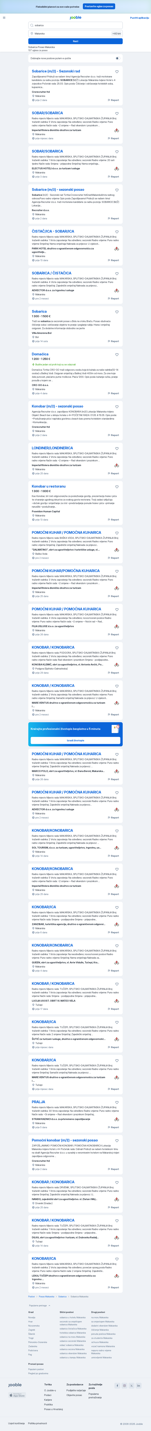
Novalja (31, 1317)
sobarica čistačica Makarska (73, 1328)
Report (113, 100)
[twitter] (131, 1386)
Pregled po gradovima (38, 1373)
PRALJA (38, 1102)
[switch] (118, 58)
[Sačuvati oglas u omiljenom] (117, 72)
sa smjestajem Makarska (102, 1321)
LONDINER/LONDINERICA (52, 448)
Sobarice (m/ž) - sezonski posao (58, 189)
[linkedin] (139, 1386)
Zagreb (31, 1330)
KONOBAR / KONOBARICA (53, 647)
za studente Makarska (101, 1338)
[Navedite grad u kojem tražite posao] (75, 33)
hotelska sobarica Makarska (73, 1332)
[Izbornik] (4, 18)
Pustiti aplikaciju (139, 17)
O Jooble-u (50, 1390)
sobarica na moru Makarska (72, 1337)
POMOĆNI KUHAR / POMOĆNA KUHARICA (66, 532)
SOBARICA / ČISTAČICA (51, 273)
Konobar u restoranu (49, 486)
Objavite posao (74, 1395)
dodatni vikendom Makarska (104, 1325)
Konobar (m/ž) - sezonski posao (57, 406)
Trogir (31, 1338)
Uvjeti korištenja (16, 1423)
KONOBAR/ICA (44, 907)
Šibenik (31, 1334)
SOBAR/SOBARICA (47, 113)
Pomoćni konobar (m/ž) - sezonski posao (65, 1140)
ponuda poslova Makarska (103, 1334)
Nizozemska (34, 1325)
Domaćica (40, 354)
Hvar (30, 1321)
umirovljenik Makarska (101, 1357)
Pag (30, 1354)
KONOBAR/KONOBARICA (52, 830)
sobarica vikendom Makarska (73, 1353)
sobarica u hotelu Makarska (73, 1317)
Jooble (139, 1423)
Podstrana (33, 1350)
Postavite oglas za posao (99, 6)
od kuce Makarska (99, 1342)
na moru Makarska (99, 1317)
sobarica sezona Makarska (72, 1349)
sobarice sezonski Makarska (73, 1341)
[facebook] (117, 1386)
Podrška (48, 1404)
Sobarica (39, 311)
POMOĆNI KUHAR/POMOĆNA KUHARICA (66, 571)
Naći (75, 41)
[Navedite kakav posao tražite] (75, 25)
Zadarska (32, 1346)
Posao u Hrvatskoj (53, 1409)
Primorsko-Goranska (37, 1342)
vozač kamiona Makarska (103, 1346)
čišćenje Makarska (100, 1330)
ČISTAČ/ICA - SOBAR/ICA (53, 231)
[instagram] (124, 1386)
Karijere (48, 1399)
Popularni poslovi (36, 1369)
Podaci (47, 1395)
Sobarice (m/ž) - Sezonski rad (56, 71)
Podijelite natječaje (76, 1390)
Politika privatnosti (37, 1423)
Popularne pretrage (40, 1305)
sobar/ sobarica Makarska (71, 1345)
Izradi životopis (75, 740)
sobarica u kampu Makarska (73, 1357)
